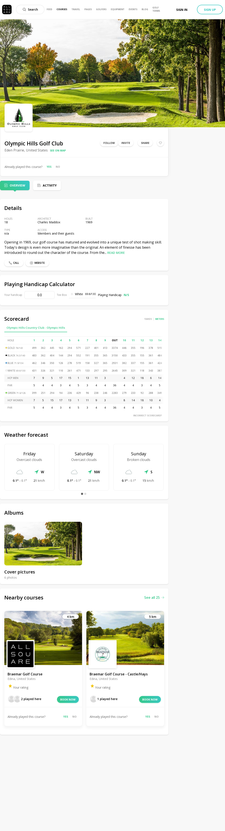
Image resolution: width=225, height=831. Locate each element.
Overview (17, 185)
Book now (68, 699)
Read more (116, 253)
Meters (159, 318)
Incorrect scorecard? (147, 415)
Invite (125, 143)
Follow (109, 143)
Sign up (210, 10)
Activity (50, 185)
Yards (148, 318)
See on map (58, 150)
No (58, 167)
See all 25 (154, 597)
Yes (49, 167)
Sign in (181, 10)
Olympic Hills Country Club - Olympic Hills (35, 328)
